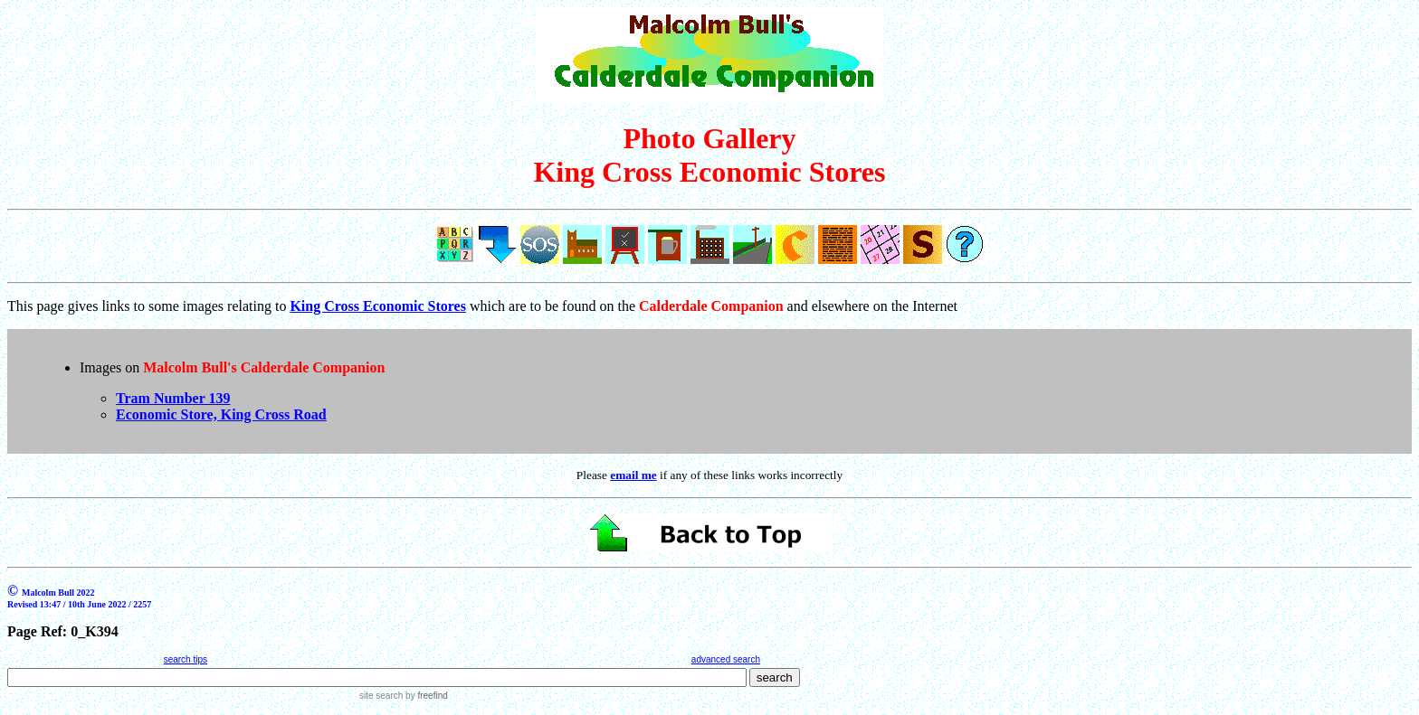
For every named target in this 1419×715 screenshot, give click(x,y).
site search (381, 696)
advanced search (725, 659)
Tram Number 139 (173, 398)
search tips (185, 659)
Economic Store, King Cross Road (221, 414)
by (425, 696)
